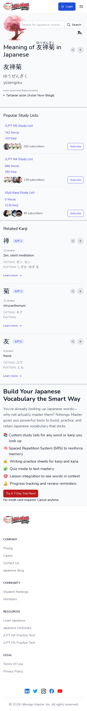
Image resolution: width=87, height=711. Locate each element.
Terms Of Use (13, 664)
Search (74, 25)
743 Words (12, 133)
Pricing (8, 548)
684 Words (12, 166)
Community (11, 583)
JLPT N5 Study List (19, 125)
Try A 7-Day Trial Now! (20, 493)
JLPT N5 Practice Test (19, 642)
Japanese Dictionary (17, 628)
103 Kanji (11, 138)
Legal (7, 655)
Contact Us (11, 563)
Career (8, 555)
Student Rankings (16, 592)
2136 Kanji (11, 205)
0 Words (10, 199)
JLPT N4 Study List (19, 159)
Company (10, 539)
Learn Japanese (14, 620)
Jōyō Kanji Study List (19, 192)
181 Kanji (11, 172)
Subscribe (75, 146)
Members (10, 599)
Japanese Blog (13, 570)
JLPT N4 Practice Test (19, 635)
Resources (11, 612)
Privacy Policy (13, 671)
